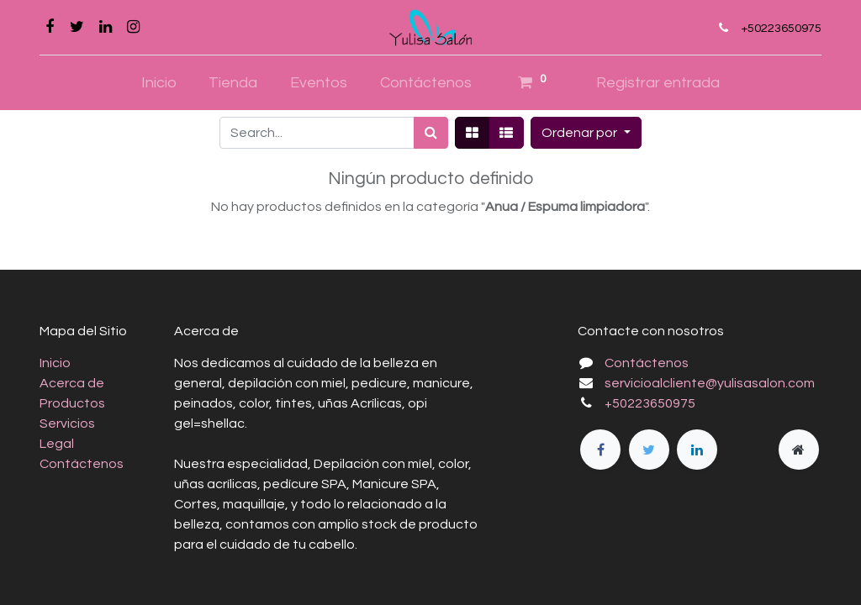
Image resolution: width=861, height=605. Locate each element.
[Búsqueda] (431, 133)
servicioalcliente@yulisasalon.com (710, 383)
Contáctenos (82, 464)
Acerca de (72, 383)
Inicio (55, 363)
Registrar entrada (658, 83)
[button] (586, 133)
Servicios (67, 423)
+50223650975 (781, 28)
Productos (72, 403)
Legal (57, 443)
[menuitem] (158, 83)
